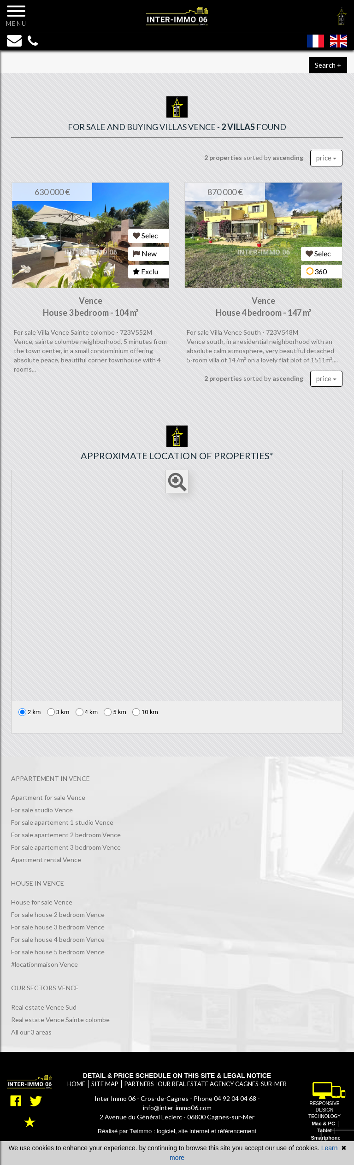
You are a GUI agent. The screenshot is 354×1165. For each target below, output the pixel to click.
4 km (87, 712)
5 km (115, 712)
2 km (29, 712)
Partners (139, 1084)
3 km (58, 712)
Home (76, 1084)
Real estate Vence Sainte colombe (60, 1019)
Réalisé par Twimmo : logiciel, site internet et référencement (177, 1131)
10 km (145, 712)
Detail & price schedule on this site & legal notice (177, 1075)
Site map (104, 1084)
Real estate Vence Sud (44, 1007)
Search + (328, 65)
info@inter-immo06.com (177, 1108)
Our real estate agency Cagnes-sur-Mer (222, 1084)
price (326, 158)
